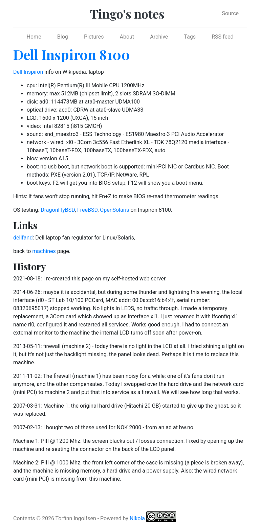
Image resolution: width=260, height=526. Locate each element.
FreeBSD (87, 210)
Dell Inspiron (28, 72)
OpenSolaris (114, 210)
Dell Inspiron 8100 (71, 54)
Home (34, 36)
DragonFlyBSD (58, 210)
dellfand (22, 237)
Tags (190, 36)
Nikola (137, 518)
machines (44, 251)
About (127, 36)
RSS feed (222, 36)
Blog (62, 36)
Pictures (94, 36)
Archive (159, 36)
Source (230, 13)
